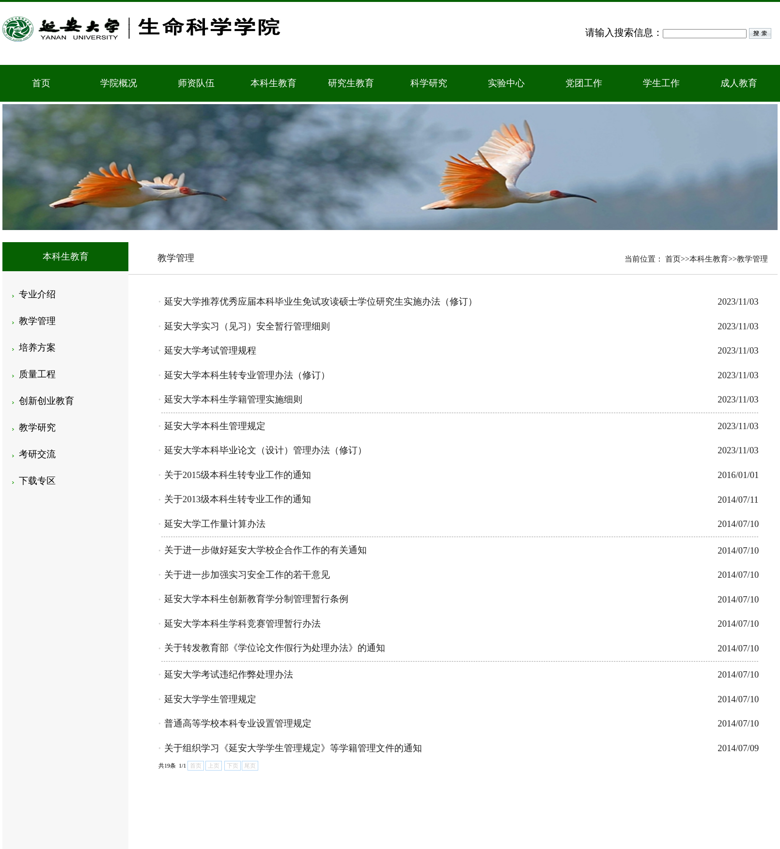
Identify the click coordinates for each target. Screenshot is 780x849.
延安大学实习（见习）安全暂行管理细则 (247, 326)
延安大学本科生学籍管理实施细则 (233, 399)
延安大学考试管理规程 (210, 350)
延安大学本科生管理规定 (214, 426)
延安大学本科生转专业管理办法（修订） (247, 375)
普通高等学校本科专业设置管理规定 (238, 723)
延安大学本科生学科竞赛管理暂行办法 (242, 623)
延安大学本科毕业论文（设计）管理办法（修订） (265, 450)
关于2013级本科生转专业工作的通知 (237, 499)
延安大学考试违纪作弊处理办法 (228, 674)
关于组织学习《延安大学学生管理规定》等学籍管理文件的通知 (293, 748)
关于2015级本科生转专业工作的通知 (237, 475)
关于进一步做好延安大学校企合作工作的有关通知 (265, 550)
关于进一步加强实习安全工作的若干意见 (247, 575)
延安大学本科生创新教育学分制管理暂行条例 (256, 599)
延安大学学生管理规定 (210, 699)
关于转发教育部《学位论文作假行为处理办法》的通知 (274, 648)
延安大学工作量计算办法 (214, 524)
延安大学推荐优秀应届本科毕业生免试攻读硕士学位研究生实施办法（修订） (320, 301)
